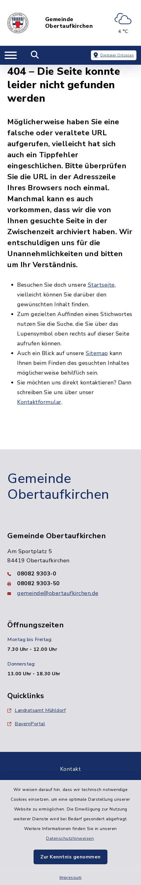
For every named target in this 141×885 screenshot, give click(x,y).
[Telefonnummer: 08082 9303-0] (70, 573)
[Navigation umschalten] (10, 55)
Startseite (101, 284)
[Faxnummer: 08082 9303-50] (70, 583)
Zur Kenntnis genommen (70, 857)
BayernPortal (26, 723)
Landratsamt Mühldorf (36, 710)
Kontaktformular (39, 402)
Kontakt (70, 769)
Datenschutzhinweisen (70, 838)
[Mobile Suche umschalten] (35, 55)
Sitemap (97, 353)
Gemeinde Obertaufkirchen (69, 22)
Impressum (71, 877)
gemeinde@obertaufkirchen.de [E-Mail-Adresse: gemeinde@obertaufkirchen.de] (58, 593)
